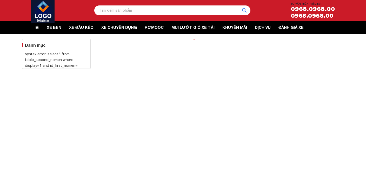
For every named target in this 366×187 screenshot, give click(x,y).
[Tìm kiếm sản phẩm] (172, 10)
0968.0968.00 (313, 9)
